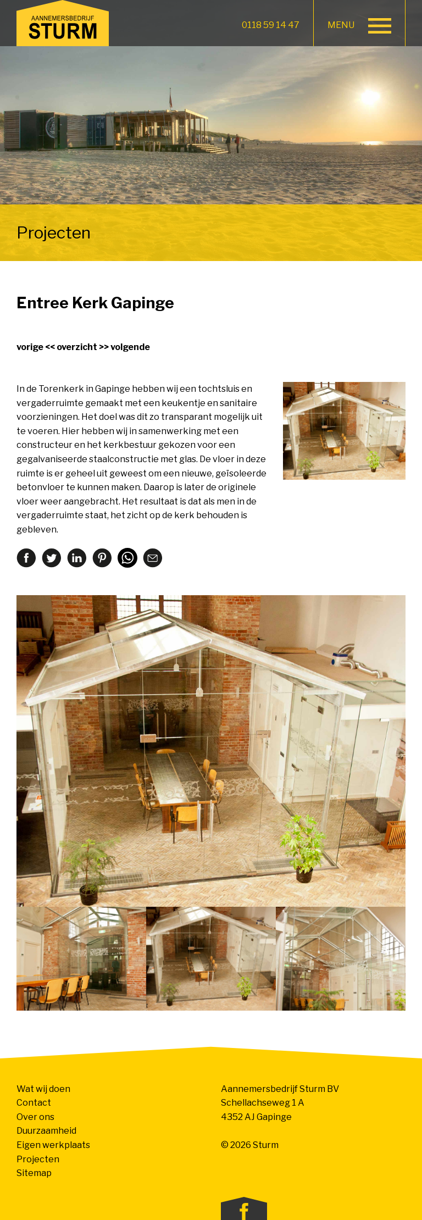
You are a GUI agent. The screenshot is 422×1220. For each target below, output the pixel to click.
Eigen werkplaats (53, 1145)
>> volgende (124, 347)
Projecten (37, 1159)
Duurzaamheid (46, 1130)
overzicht (77, 347)
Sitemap (34, 1173)
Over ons (35, 1117)
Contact (33, 1102)
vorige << (35, 347)
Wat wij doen (43, 1089)
